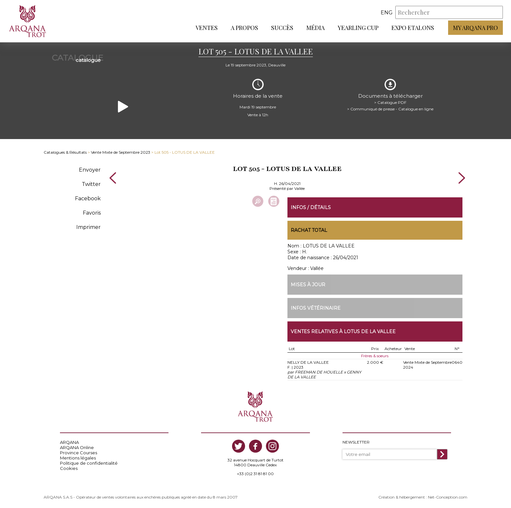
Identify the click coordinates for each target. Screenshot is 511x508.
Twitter (91, 184)
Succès (282, 28)
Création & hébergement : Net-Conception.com (422, 497)
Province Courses (78, 452)
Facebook (88, 198)
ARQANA (69, 442)
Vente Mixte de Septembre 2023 (120, 152)
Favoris (92, 213)
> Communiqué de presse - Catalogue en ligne (390, 108)
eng (387, 12)
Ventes (207, 28)
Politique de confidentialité (89, 463)
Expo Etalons (412, 28)
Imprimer (88, 227)
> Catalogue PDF (390, 102)
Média (315, 28)
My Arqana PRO (475, 28)
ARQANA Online (77, 447)
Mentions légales (78, 457)
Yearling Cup (358, 28)
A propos (244, 28)
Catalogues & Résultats (65, 152)
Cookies (69, 468)
